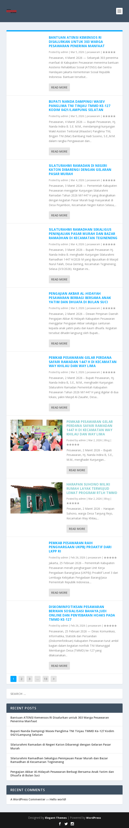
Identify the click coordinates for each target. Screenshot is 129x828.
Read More (59, 87)
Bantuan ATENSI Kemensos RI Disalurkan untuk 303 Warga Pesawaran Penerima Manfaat (77, 41)
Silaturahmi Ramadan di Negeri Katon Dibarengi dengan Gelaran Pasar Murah (80, 169)
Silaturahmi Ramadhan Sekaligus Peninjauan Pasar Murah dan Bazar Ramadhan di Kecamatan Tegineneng (83, 233)
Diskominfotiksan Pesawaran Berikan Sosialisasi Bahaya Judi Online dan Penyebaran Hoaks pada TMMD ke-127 (82, 613)
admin (64, 52)
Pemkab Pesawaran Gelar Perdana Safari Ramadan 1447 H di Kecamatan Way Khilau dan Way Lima (83, 361)
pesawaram (93, 52)
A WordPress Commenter (27, 799)
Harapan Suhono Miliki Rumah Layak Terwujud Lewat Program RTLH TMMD (92, 488)
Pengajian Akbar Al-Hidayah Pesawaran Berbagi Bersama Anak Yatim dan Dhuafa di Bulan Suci (80, 297)
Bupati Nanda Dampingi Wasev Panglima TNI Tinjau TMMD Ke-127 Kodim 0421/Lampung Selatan (80, 105)
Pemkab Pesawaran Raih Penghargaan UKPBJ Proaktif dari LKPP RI (80, 547)
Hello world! (58, 799)
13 (45, 679)
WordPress (93, 818)
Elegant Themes (56, 818)
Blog (107, 440)
